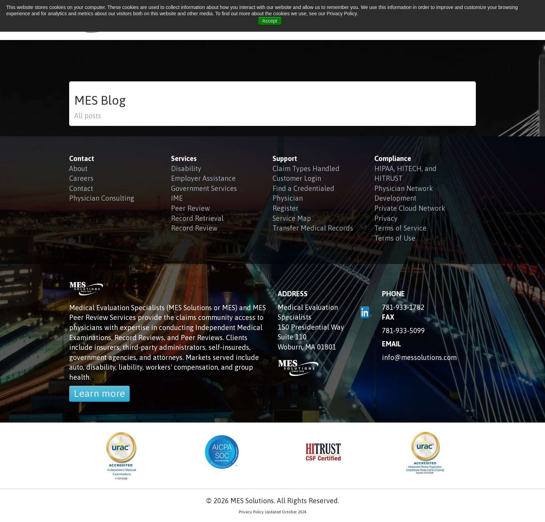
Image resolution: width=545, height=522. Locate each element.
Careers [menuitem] (81, 178)
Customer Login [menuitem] (296, 178)
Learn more (99, 393)
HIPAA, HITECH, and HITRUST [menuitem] (405, 173)
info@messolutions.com (419, 357)
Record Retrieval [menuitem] (197, 218)
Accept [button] (269, 21)
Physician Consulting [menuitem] (101, 198)
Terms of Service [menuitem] (400, 228)
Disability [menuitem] (186, 168)
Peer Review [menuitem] (190, 208)
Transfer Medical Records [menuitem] (312, 228)
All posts (87, 116)
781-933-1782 (403, 307)
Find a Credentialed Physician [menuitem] (303, 193)
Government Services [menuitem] (204, 188)
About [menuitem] (78, 168)
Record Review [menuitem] (194, 228)
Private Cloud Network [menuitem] (409, 208)
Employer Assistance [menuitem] (203, 178)
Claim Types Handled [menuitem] (306, 168)
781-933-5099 (403, 331)
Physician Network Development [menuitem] (403, 193)
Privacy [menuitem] (386, 218)
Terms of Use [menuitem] (394, 238)
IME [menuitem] (177, 198)
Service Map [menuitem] (291, 218)
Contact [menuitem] (81, 188)
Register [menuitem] (285, 208)
